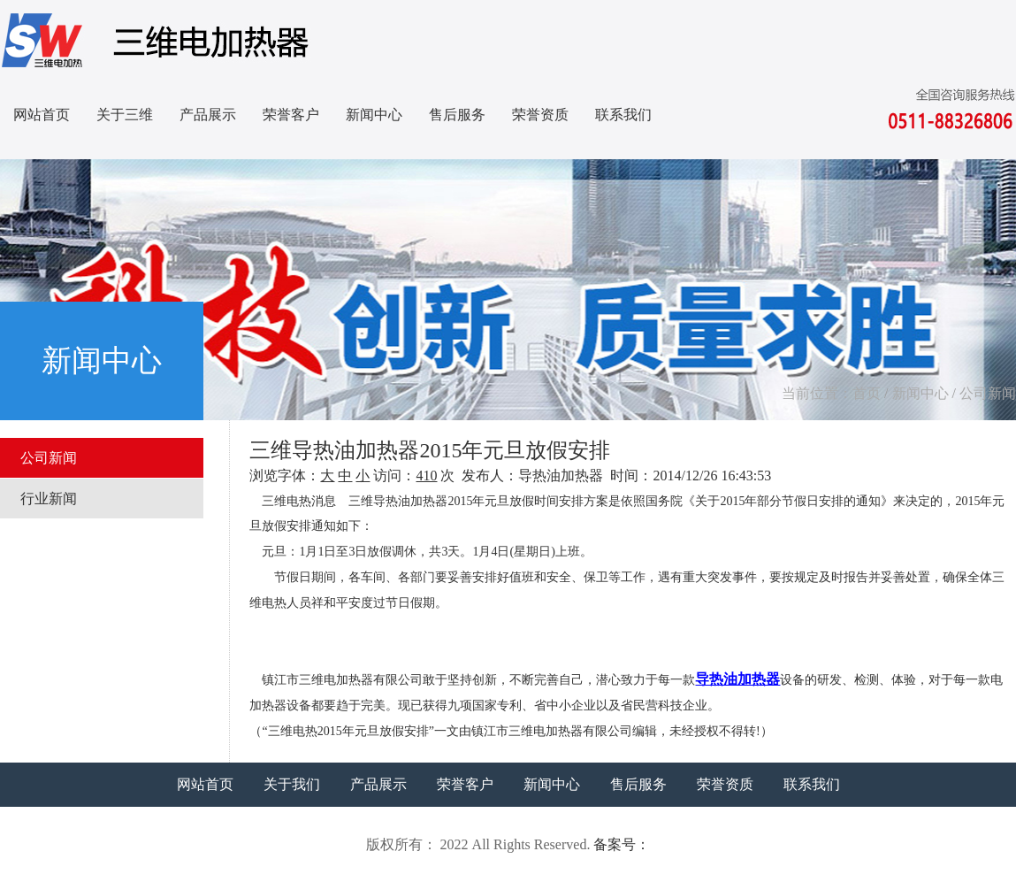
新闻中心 (374, 114)
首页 (866, 393)
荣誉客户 (291, 114)
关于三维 (124, 114)
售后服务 (457, 114)
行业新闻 (48, 498)
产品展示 (208, 114)
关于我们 (292, 784)
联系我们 (623, 114)
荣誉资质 (540, 114)
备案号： (621, 844)
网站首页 (41, 114)
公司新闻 (987, 393)
